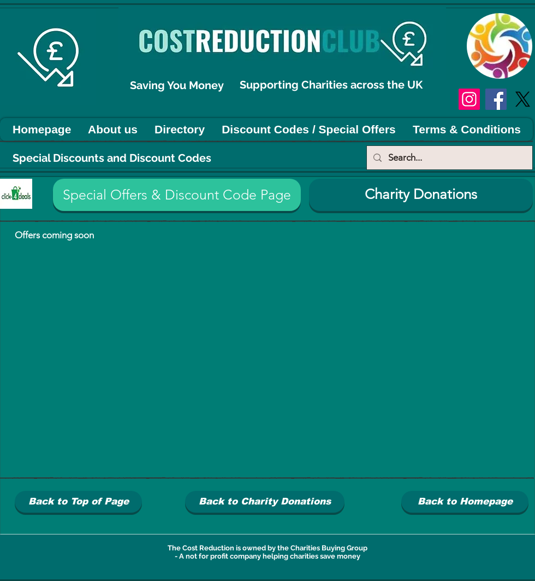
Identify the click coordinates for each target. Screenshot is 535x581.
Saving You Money (178, 85)
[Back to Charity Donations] (264, 502)
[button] (177, 195)
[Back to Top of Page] (78, 502)
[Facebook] (496, 99)
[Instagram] (469, 99)
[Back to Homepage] (464, 502)
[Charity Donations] (421, 195)
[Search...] (448, 157)
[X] (522, 99)
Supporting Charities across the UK (332, 84)
